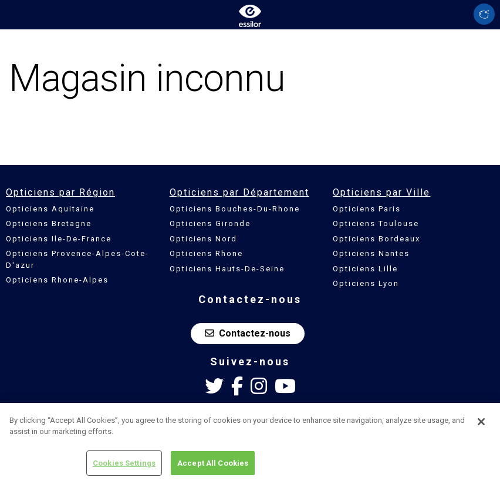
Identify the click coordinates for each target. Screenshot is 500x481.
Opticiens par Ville (381, 192)
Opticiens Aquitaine (50, 208)
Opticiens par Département (239, 192)
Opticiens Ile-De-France (59, 238)
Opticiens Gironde (210, 223)
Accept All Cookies (212, 466)
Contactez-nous (247, 333)
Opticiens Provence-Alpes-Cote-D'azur (77, 259)
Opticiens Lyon (366, 283)
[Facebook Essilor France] (237, 386)
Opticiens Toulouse (376, 223)
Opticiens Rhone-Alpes (57, 279)
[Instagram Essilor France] (259, 386)
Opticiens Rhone (206, 253)
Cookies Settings (124, 466)
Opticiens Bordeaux (376, 238)
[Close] (481, 425)
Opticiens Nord (203, 238)
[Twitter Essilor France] (214, 386)
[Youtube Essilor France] (285, 386)
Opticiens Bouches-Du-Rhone (235, 208)
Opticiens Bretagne (49, 223)
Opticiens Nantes (371, 253)
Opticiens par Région (60, 192)
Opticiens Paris (367, 208)
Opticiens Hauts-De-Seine (227, 268)
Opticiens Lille (365, 268)
